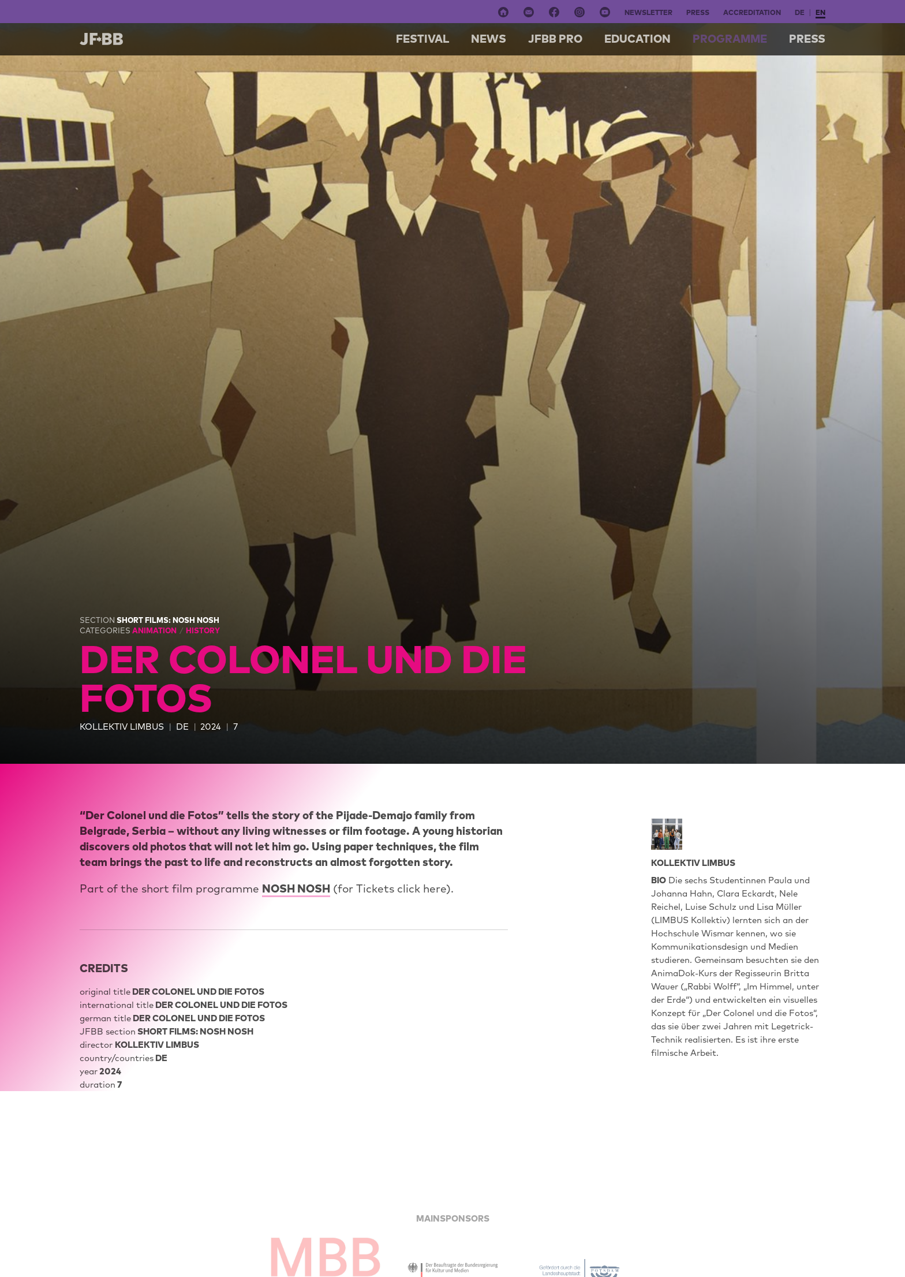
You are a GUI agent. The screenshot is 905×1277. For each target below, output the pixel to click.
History (203, 630)
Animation (155, 630)
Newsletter (648, 12)
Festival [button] (422, 39)
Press (697, 12)
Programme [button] (730, 39)
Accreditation (752, 12)
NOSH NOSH (296, 888)
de (800, 12)
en (820, 12)
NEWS (488, 39)
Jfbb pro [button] (555, 39)
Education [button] (637, 39)
